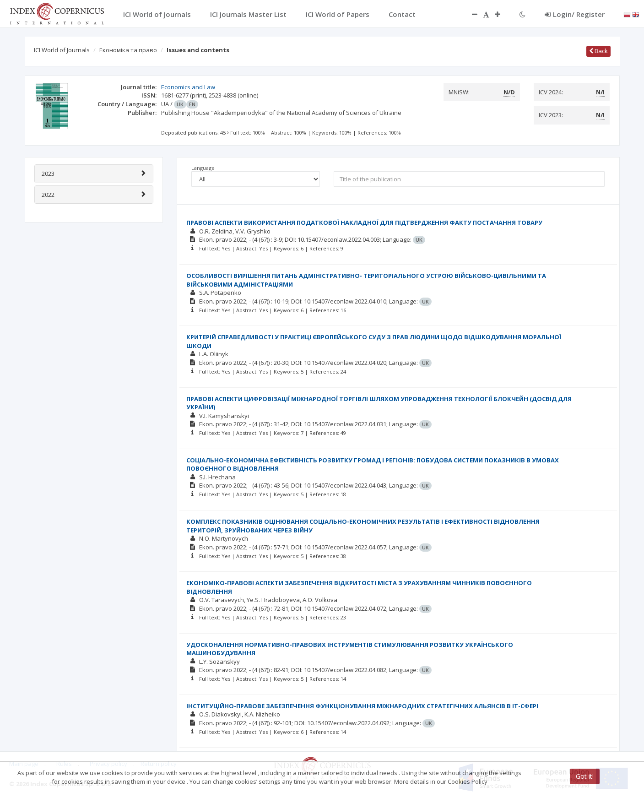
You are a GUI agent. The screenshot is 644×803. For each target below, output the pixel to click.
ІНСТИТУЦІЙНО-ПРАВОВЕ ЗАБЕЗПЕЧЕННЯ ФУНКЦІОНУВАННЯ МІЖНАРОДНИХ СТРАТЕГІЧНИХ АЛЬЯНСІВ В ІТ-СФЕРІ (362, 706)
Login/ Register (575, 14)
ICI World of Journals (62, 50)
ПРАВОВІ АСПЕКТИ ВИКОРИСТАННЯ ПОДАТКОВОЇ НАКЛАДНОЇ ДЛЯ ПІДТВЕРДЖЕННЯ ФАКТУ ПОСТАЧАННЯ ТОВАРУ (364, 222)
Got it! (585, 776)
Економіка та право (128, 50)
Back (598, 51)
